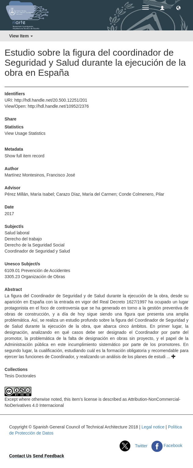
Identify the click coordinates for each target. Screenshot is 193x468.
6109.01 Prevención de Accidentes (37, 270)
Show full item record (24, 155)
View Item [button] (21, 35)
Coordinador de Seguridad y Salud (37, 251)
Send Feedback (48, 455)
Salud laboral (17, 232)
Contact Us (20, 455)
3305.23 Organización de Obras (35, 276)
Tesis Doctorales (20, 375)
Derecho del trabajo (23, 238)
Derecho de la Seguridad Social (35, 245)
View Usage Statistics (25, 133)
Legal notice (153, 426)
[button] (178, 7)
